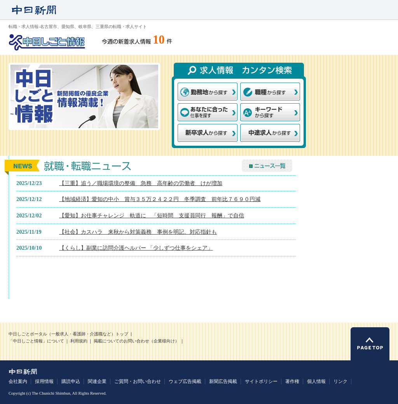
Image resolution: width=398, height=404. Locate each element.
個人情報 (316, 381)
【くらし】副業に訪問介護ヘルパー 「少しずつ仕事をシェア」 (136, 248)
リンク (340, 381)
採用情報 (44, 381)
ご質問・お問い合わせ (137, 381)
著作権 (292, 381)
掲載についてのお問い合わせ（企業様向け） (136, 341)
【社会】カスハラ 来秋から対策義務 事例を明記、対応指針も (138, 232)
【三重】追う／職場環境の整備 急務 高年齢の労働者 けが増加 (140, 183)
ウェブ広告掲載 (185, 381)
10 (159, 39)
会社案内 (18, 381)
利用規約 (78, 341)
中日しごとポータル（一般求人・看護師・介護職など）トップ (68, 334)
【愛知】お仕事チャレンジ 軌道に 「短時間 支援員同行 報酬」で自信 (151, 215)
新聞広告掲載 (223, 381)
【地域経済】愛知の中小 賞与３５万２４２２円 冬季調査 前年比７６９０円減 (159, 199)
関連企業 (97, 381)
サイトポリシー (261, 381)
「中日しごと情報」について (36, 341)
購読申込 (70, 381)
